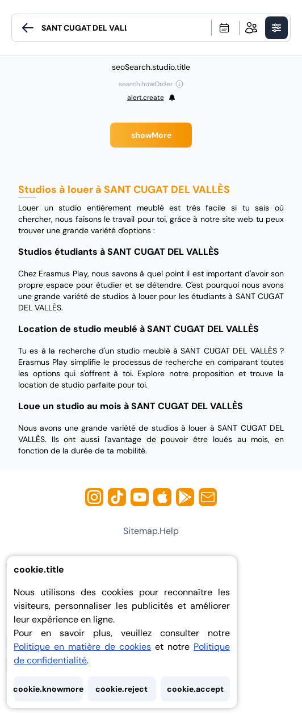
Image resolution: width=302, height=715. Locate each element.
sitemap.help (151, 531)
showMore (151, 135)
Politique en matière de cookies (82, 647)
